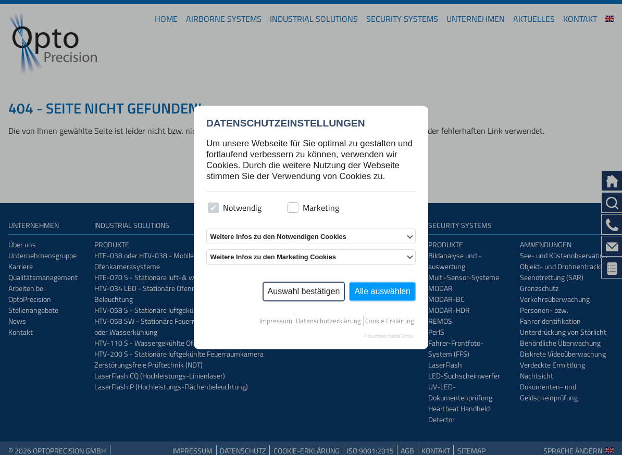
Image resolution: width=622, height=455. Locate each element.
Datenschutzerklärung (328, 320)
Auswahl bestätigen (304, 291)
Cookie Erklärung (389, 320)
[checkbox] (213, 208)
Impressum (275, 320)
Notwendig (235, 207)
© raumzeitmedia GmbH (389, 336)
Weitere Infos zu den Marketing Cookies (273, 257)
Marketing (313, 207)
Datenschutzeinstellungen (285, 123)
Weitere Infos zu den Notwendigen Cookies (278, 237)
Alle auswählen (382, 291)
